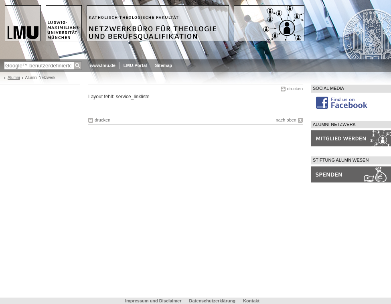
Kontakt (251, 300)
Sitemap (163, 65)
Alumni (14, 77)
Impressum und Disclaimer (153, 300)
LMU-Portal (135, 65)
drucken (295, 88)
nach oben (286, 120)
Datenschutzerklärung (212, 300)
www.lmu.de (102, 65)
